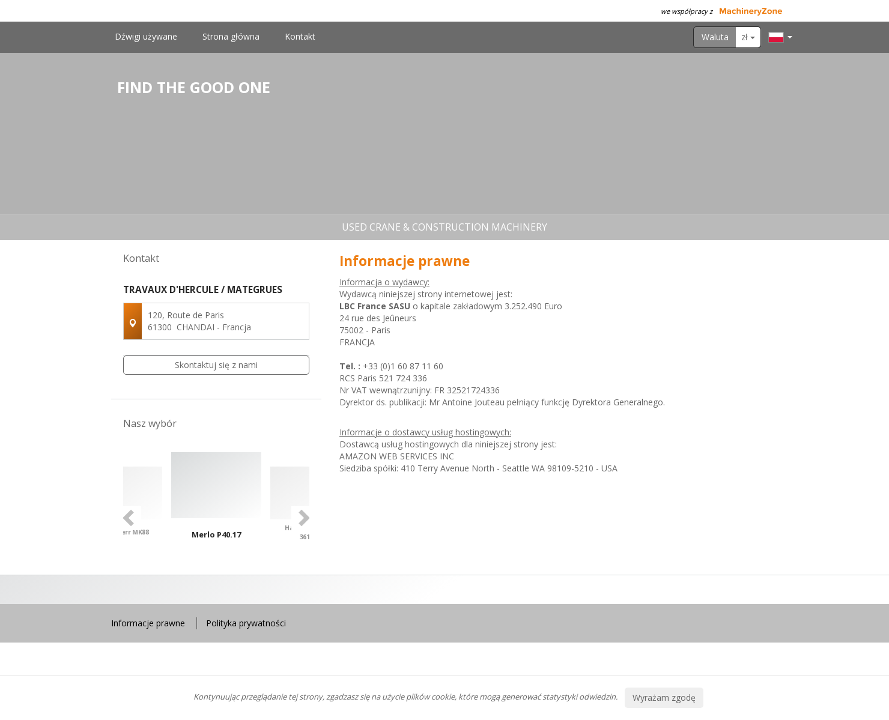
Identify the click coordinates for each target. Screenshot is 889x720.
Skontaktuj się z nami (216, 365)
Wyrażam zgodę (664, 697)
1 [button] (198, 613)
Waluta (715, 37)
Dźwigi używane (146, 36)
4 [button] (234, 613)
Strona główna (230, 36)
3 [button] (222, 613)
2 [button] (210, 613)
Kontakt (300, 36)
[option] (216, 517)
